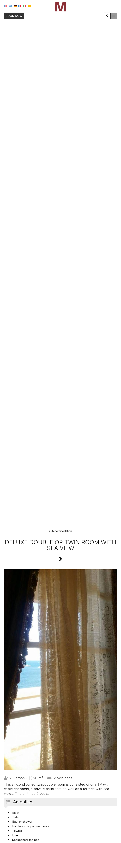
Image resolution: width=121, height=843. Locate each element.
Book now (14, 15)
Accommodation (61, 531)
